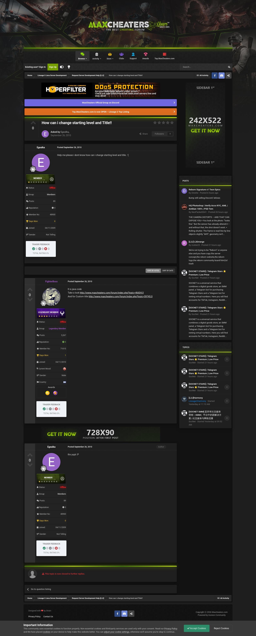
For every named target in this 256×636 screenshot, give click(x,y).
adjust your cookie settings (116, 632)
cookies (46, 632)
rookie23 (196, 245)
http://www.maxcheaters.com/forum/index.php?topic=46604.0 (112, 292)
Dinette (195, 193)
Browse (81, 59)
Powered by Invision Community (212, 615)
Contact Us (48, 616)
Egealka (65, 132)
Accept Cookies (196, 628)
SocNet (195, 278)
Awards (145, 58)
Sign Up (52, 67)
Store (109, 59)
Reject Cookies (221, 628)
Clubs (121, 58)
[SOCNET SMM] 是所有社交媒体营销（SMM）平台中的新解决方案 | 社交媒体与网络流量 (205, 415)
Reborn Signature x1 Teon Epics (204, 189)
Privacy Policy (34, 616)
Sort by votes (153, 271)
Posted (209, 193)
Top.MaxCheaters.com (165, 58)
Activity (96, 59)
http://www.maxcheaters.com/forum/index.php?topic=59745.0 (120, 296)
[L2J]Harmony (196, 397)
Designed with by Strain (39, 611)
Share (143, 134)
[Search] (195, 67)
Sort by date (167, 271)
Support (133, 58)
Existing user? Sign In (35, 67)
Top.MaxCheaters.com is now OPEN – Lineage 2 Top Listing (100, 112)
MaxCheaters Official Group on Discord (100, 102)
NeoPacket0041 (199, 212)
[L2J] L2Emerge (196, 241)
